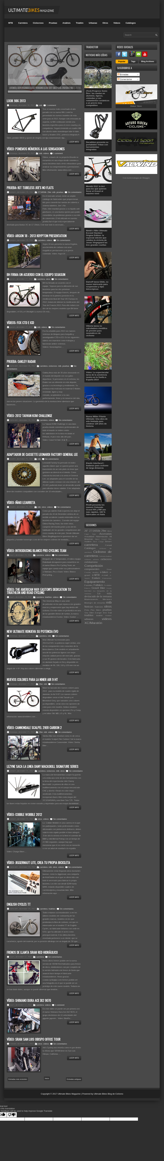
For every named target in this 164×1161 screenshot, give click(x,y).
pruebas (60, 192)
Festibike (108, 585)
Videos (116, 23)
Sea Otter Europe (93, 613)
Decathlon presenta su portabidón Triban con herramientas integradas (97, 146)
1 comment (51, 105)
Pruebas (53, 23)
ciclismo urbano (91, 559)
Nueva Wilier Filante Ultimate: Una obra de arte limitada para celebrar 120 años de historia (96, 421)
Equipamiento (94, 582)
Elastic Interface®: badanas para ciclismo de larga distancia (97, 465)
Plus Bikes (95, 610)
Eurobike (88, 585)
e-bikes (104, 572)
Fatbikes (98, 585)
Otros (105, 23)
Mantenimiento (91, 599)
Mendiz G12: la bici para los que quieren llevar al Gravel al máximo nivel (96, 190)
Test (105, 613)
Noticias (88, 606)
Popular (121, 61)
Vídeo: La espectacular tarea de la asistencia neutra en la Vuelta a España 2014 (97, 376)
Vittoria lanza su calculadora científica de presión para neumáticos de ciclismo (96, 331)
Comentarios (125, 79)
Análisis (66, 23)
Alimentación (102, 536)
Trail (110, 613)
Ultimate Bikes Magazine (69, 1094)
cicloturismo (91, 562)
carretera (41, 240)
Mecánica (107, 599)
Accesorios (105, 534)
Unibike (108, 616)
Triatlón (79, 23)
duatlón (95, 572)
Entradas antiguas (74, 1079)
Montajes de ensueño (94, 603)
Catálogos (131, 23)
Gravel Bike (98, 588)
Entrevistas (107, 578)
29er (49, 192)
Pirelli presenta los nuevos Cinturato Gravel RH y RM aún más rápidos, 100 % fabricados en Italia (96, 510)
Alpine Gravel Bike (103, 539)
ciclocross (53, 366)
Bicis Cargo (98, 542)
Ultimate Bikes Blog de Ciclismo (108, 1094)
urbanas (88, 619)
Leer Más (74, 142)
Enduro (96, 578)
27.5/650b (42, 192)
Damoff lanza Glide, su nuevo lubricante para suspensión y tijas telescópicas (97, 285)
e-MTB (96, 575)
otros (48, 279)
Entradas (123, 74)
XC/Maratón (93, 623)
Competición (93, 566)
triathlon (48, 597)
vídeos (46, 153)
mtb (40, 105)
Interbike (88, 591)
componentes (91, 569)
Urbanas (93, 23)
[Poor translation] (12, 1114)
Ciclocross (38, 23)
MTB (10, 23)
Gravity (109, 588)
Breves (108, 541)
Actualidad (89, 536)
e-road (105, 575)
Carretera (23, 23)
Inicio (47, 1078)
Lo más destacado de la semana (98, 595)
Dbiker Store (136, 106)
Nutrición (99, 607)
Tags (133, 61)
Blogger (146, 178)
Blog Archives (147, 61)
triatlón (99, 615)
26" (86, 531)
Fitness (87, 588)
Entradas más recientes (17, 1079)
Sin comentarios (75, 192)
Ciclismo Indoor (105, 556)
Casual (108, 545)
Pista (86, 610)
